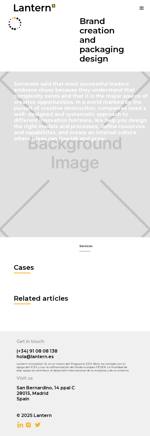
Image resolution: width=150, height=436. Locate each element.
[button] (141, 8)
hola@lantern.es (35, 356)
